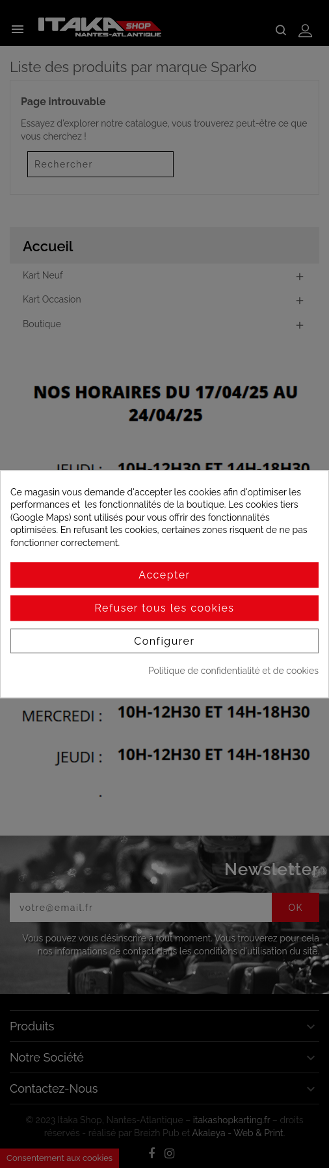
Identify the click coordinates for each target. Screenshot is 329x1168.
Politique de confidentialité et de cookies (233, 671)
